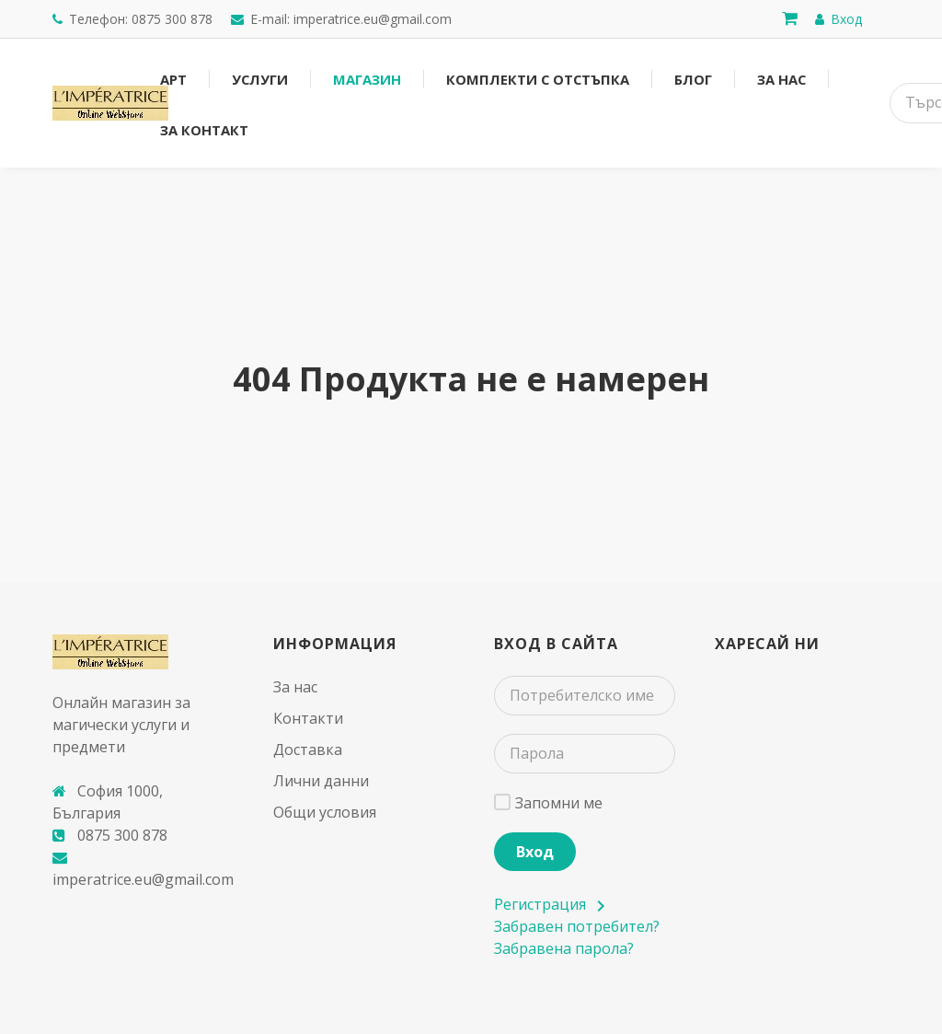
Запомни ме (559, 803)
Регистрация (548, 904)
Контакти (308, 718)
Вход (535, 852)
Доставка (307, 749)
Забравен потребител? (577, 926)
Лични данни (321, 781)
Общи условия (324, 812)
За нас (295, 687)
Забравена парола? (564, 948)
